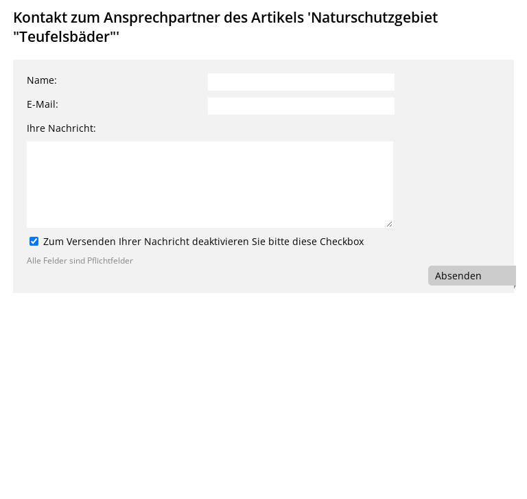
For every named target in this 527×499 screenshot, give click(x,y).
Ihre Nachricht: (61, 128)
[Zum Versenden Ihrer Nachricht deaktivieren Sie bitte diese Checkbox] (34, 241)
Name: (42, 79)
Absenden (458, 275)
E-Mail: (42, 104)
